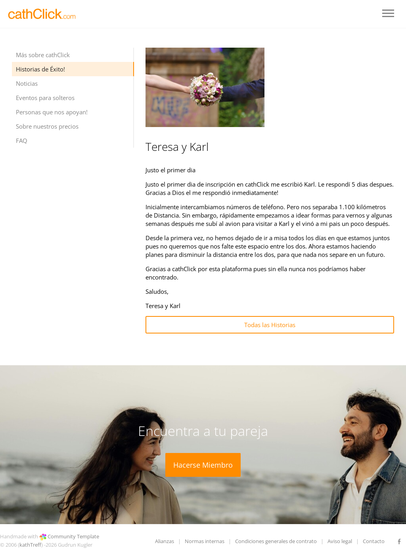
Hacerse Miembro (203, 465)
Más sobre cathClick (43, 55)
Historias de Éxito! (40, 69)
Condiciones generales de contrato (276, 541)
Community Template (73, 536)
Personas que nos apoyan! (52, 112)
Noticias (27, 83)
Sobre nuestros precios (47, 126)
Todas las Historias (269, 325)
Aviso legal (339, 541)
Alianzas (164, 541)
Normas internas (204, 541)
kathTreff (30, 544)
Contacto (374, 541)
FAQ (21, 141)
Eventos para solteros (45, 98)
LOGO (42, 14)
